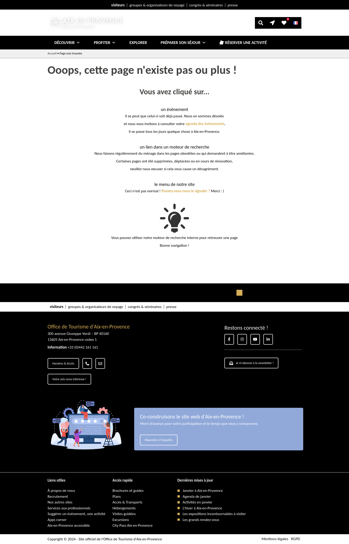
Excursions (121, 519)
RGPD (295, 539)
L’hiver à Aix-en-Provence (202, 508)
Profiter (105, 42)
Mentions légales (275, 539)
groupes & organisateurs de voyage (156, 5)
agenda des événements (204, 123)
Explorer (138, 42)
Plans (117, 496)
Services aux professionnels (69, 508)
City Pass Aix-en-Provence (133, 525)
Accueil (52, 53)
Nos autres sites (60, 502)
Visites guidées (124, 513)
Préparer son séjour (183, 42)
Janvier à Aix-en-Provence (203, 490)
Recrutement (58, 496)
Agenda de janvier (197, 496)
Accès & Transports (127, 502)
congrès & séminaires (206, 5)
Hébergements (124, 508)
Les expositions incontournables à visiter (214, 513)
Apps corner (57, 519)
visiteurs (118, 5)
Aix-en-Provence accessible (69, 525)
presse (233, 5)
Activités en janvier (198, 502)
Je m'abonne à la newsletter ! (251, 363)
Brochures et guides (128, 490)
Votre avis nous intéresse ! (69, 379)
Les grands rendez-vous (201, 519)
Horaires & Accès (63, 363)
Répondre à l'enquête (158, 440)
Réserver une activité (246, 42)
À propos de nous (61, 490)
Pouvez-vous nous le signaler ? (186, 191)
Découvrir (67, 42)
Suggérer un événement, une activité (76, 513)
